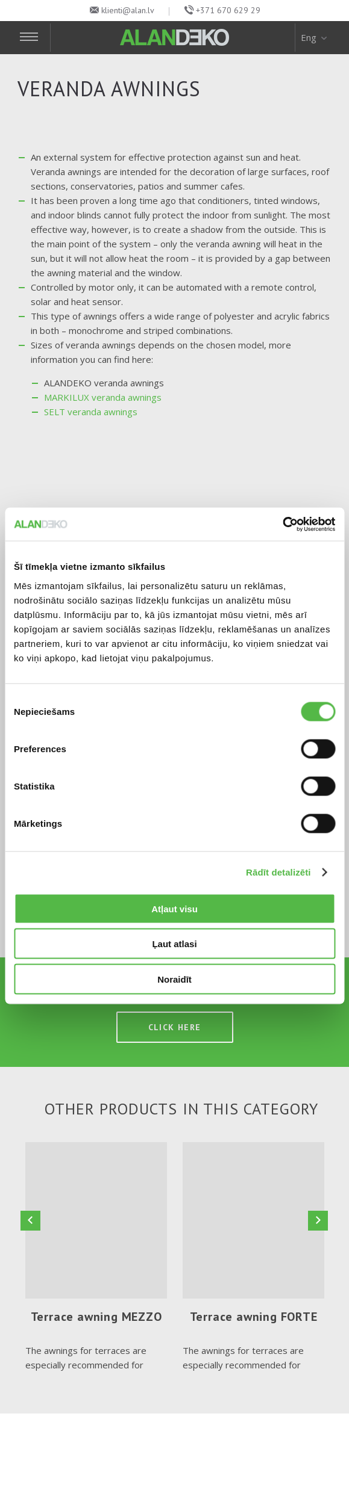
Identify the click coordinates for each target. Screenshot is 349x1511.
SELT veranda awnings (90, 412)
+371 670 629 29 (228, 10)
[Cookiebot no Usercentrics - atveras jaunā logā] (282, 524)
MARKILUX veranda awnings (103, 397)
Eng (315, 37)
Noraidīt (174, 979)
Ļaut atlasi (174, 944)
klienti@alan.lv (127, 10)
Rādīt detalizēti (278, 872)
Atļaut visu (174, 908)
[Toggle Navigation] (34, 37)
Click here (174, 1029)
